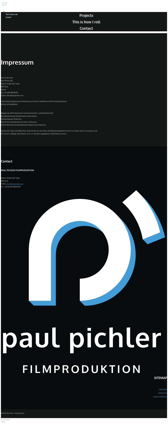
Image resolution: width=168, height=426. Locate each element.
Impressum (163, 389)
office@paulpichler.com (14, 184)
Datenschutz (162, 393)
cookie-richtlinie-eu (160, 396)
